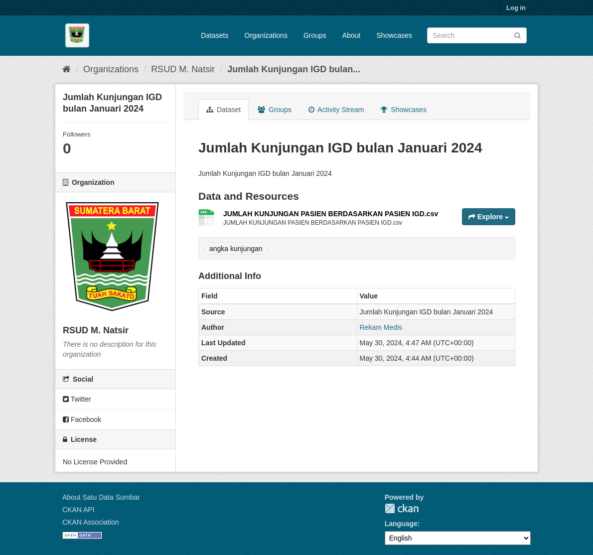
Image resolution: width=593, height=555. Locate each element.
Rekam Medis (381, 327)
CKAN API (78, 510)
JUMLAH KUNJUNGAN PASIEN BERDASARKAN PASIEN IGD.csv (330, 214)
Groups (314, 35)
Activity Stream (336, 110)
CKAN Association (90, 522)
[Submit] (517, 34)
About (351, 35)
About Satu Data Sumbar (101, 497)
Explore (488, 217)
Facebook (82, 419)
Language (401, 524)
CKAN (402, 508)
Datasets (214, 35)
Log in (516, 7)
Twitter (77, 399)
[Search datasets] (477, 35)
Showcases (394, 35)
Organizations (266, 35)
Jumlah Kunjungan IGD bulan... (293, 69)
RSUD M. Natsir (183, 69)
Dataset (223, 110)
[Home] (66, 69)
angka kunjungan (236, 249)
